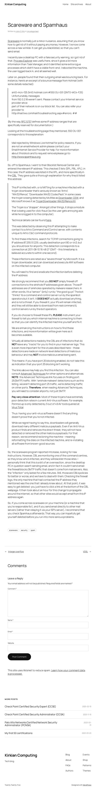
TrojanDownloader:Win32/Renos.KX (56, 201)
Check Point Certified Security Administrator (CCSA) (34, 714)
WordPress (87, 785)
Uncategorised (32, 31)
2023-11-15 (87, 714)
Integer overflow (16, 551)
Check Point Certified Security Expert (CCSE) (30, 706)
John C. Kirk (20, 31)
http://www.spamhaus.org (26, 156)
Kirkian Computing (15, 4)
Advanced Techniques (33, 373)
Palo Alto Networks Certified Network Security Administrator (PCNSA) (31, 724)
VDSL (85, 551)
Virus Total (17, 407)
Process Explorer (23, 60)
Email (10, 631)
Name (10, 620)
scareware (13, 530)
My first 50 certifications (18, 733)
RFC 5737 (26, 121)
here (48, 220)
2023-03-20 (86, 733)
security (24, 530)
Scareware (14, 41)
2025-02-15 (86, 706)
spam (33, 530)
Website (11, 643)
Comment (12, 589)
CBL (14, 175)
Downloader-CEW (68, 197)
